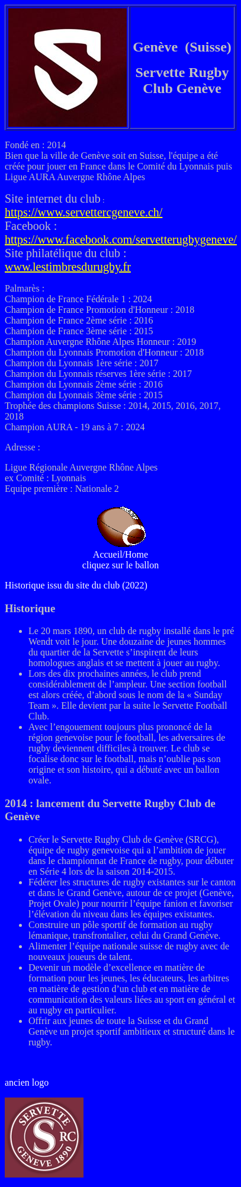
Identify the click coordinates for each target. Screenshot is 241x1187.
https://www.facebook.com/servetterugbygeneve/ (121, 239)
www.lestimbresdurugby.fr (68, 266)
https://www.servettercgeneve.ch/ (83, 212)
